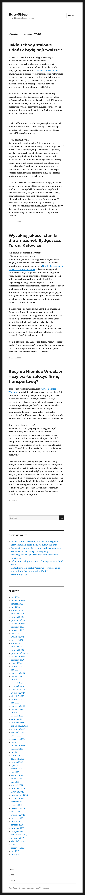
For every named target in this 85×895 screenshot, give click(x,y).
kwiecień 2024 (18, 673)
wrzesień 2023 (18, 693)
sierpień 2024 (17, 660)
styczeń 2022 (17, 755)
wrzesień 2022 (18, 729)
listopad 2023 (17, 686)
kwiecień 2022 (18, 745)
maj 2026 (15, 597)
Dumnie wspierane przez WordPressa (34, 888)
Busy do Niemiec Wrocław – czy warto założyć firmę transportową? (35, 376)
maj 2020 (15, 811)
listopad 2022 (17, 722)
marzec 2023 (17, 709)
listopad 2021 (17, 762)
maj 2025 (15, 633)
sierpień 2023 (17, 696)
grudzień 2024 (18, 647)
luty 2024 (15, 679)
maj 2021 (15, 772)
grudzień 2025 (17, 614)
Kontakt (12, 880)
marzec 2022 (17, 749)
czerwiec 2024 (18, 666)
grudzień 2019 (17, 828)
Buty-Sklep (18, 14)
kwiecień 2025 (18, 637)
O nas (11, 875)
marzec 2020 (17, 818)
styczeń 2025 (17, 643)
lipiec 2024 (16, 663)
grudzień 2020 (18, 788)
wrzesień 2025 (18, 623)
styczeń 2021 (17, 785)
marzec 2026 (17, 604)
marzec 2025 (17, 640)
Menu (71, 16)
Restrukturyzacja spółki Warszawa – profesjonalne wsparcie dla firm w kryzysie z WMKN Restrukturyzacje (35, 571)
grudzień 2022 (18, 719)
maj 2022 (15, 742)
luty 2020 (15, 821)
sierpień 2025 (17, 627)
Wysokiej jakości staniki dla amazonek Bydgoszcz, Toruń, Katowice (35, 240)
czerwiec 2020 (18, 808)
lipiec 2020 (16, 805)
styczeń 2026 (17, 610)
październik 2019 (19, 835)
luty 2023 (15, 712)
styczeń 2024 (17, 683)
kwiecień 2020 (18, 815)
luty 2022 (15, 752)
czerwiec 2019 (17, 848)
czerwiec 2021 (17, 769)
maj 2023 (15, 703)
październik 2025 (19, 620)
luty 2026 (15, 607)
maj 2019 (15, 851)
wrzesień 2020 (18, 798)
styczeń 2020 (17, 825)
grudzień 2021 (17, 759)
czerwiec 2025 (17, 630)
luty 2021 (15, 782)
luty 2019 (15, 854)
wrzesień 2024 (18, 656)
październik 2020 (19, 795)
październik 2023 (19, 689)
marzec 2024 (17, 676)
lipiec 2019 (16, 844)
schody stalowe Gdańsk (48, 70)
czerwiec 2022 (18, 739)
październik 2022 (19, 726)
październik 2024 (19, 653)
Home (12, 869)
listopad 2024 (17, 650)
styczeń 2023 (17, 716)
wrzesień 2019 (17, 838)
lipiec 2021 (16, 765)
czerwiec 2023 (17, 699)
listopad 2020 (17, 792)
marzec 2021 (17, 778)
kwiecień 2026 (18, 600)
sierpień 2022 (17, 732)
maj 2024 (15, 670)
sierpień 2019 (17, 841)
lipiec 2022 (16, 736)
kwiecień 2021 (17, 775)
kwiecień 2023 (18, 706)
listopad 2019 (17, 831)
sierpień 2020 (17, 802)
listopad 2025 (17, 617)
